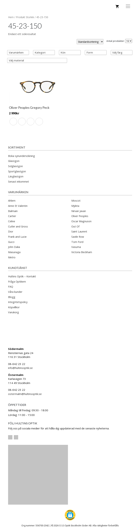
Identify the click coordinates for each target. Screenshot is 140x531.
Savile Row (77, 236)
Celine (11, 221)
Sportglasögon (17, 171)
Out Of (75, 226)
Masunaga (14, 252)
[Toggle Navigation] (128, 6)
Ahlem (11, 200)
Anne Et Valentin (17, 206)
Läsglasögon (15, 176)
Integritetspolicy (17, 302)
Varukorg (13, 312)
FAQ (10, 286)
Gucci (11, 242)
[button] (70, 515)
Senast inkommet (18, 181)
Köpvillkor (14, 307)
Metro (11, 257)
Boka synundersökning (21, 156)
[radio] (13, 121)
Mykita (75, 206)
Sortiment (16, 147)
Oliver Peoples (79, 216)
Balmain (13, 211)
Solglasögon (15, 166)
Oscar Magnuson (81, 221)
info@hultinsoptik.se (20, 368)
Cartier (12, 216)
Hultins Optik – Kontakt (22, 276)
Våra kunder (15, 292)
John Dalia (14, 247)
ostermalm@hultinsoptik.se (25, 394)
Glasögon (13, 161)
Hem (11, 17)
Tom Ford (77, 242)
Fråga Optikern (17, 281)
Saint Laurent (79, 231)
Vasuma (76, 247)
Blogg (11, 297)
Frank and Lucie (17, 236)
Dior (10, 231)
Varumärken (18, 192)
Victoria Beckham (81, 252)
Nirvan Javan (78, 211)
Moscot (76, 200)
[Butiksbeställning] (90, 41)
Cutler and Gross (18, 226)
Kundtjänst (17, 267)
